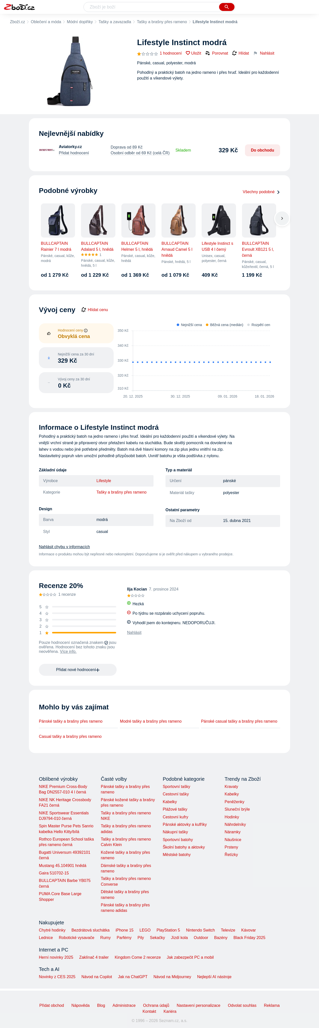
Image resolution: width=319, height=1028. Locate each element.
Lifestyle (103, 481)
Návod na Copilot (96, 977)
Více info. (68, 651)
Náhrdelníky (235, 824)
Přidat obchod (51, 1005)
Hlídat (240, 53)
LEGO (145, 930)
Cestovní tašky (176, 794)
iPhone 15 (125, 930)
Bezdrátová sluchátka (91, 930)
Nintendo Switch (200, 930)
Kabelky (170, 802)
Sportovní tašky (176, 786)
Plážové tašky (175, 809)
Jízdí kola (179, 938)
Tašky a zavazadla (114, 22)
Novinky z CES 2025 (57, 977)
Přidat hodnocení (74, 153)
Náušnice (233, 840)
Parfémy (124, 938)
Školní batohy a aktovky (184, 847)
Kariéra (169, 1011)
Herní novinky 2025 (56, 957)
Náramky (232, 832)
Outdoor (201, 938)
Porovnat (216, 53)
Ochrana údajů (156, 1005)
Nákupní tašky (175, 832)
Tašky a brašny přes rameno (162, 22)
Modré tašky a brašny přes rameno (150, 721)
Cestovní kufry (175, 817)
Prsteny (231, 847)
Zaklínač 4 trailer (94, 957)
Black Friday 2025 (249, 938)
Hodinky (232, 817)
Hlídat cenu (94, 310)
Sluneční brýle (237, 809)
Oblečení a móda (46, 22)
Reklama (272, 1005)
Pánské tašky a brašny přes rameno (70, 721)
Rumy (105, 938)
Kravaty (231, 786)
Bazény (220, 938)
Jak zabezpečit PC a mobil (190, 957)
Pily (141, 938)
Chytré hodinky (52, 930)
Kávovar (248, 930)
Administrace (124, 1005)
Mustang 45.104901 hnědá (62, 865)
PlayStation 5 (168, 930)
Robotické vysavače (76, 938)
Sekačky (157, 938)
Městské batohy (177, 855)
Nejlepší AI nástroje (214, 977)
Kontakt (149, 1011)
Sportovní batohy (178, 840)
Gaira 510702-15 (54, 873)
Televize (228, 930)
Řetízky (231, 855)
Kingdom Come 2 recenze (138, 957)
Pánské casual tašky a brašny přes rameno (239, 721)
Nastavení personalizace (198, 1005)
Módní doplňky (80, 22)
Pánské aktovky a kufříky (185, 824)
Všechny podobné (261, 192)
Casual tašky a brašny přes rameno (70, 736)
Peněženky (234, 802)
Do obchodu (262, 150)
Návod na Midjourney (172, 977)
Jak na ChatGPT (132, 977)
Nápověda (81, 1005)
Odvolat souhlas (242, 1005)
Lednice (46, 938)
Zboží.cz (17, 22)
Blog (101, 1005)
